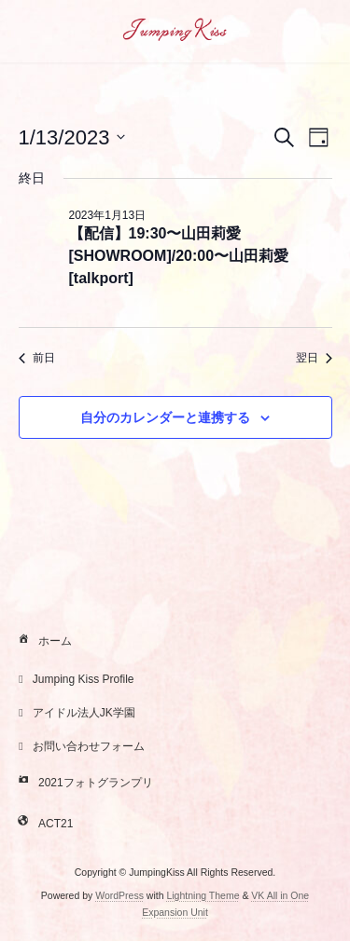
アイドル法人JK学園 (74, 712)
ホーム (43, 642)
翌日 (314, 357)
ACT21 (43, 824)
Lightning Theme (202, 895)
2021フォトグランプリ (83, 783)
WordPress (119, 895)
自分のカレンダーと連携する (165, 417)
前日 (37, 357)
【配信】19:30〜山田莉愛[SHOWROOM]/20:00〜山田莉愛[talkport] (179, 255)
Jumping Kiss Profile (74, 679)
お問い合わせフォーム (79, 746)
